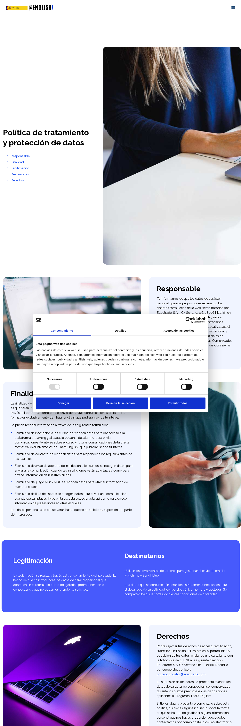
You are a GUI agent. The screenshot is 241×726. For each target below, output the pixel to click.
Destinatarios (20, 174)
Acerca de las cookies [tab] (179, 330)
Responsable (20, 156)
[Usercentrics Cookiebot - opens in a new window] (188, 320)
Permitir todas (178, 403)
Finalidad (17, 162)
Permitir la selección (120, 403)
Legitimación (20, 168)
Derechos (18, 180)
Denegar (63, 403)
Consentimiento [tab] (62, 330)
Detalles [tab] (120, 330)
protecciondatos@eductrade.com (181, 674)
